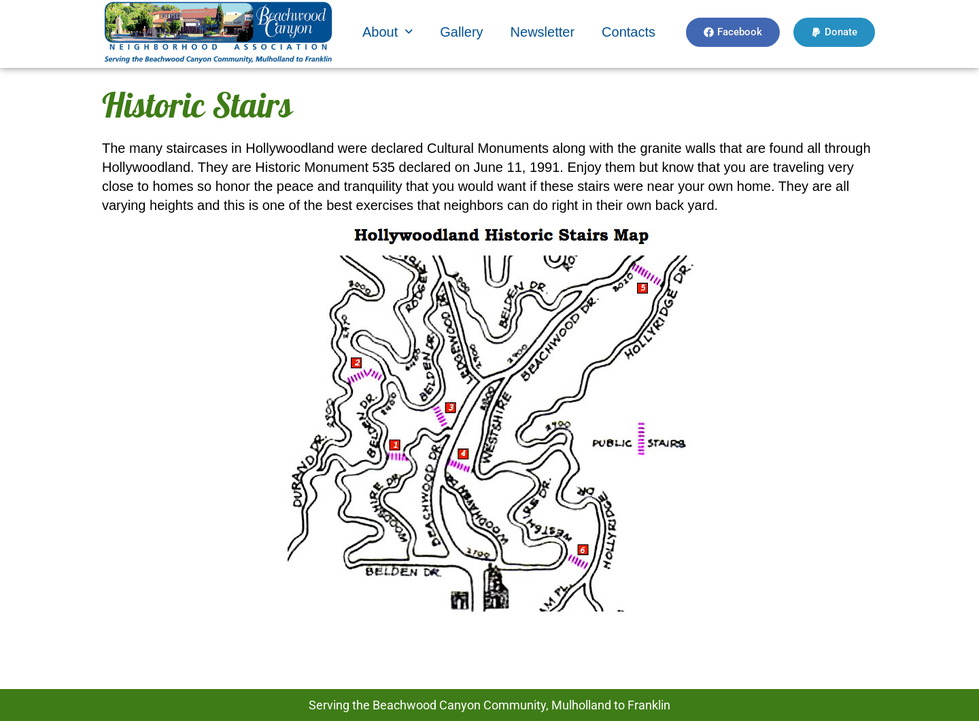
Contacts (628, 31)
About (387, 31)
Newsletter (542, 31)
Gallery (461, 31)
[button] (387, 32)
